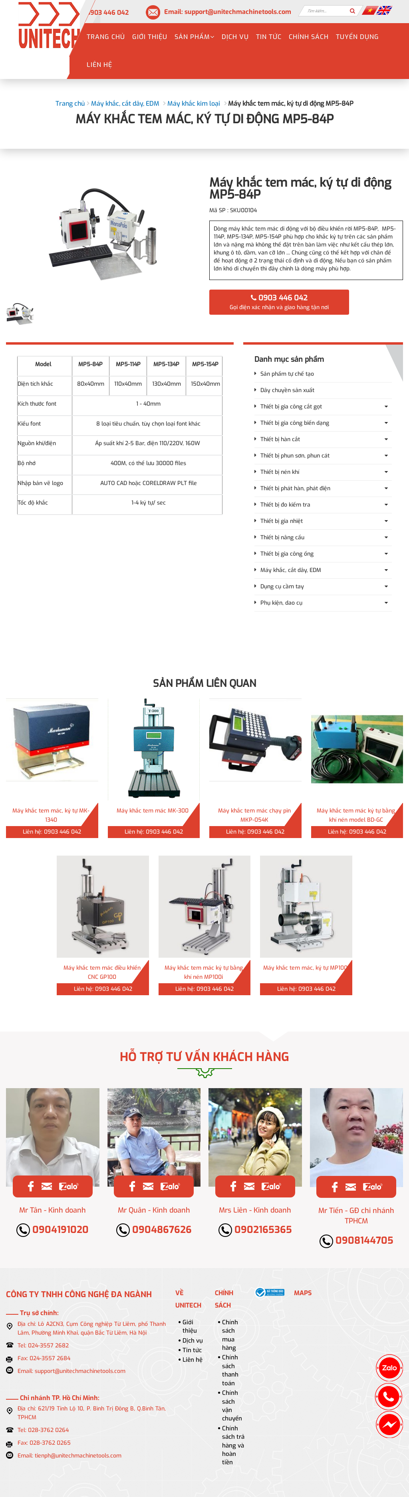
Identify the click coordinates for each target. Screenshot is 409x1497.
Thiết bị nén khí (279, 472)
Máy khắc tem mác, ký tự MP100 (305, 968)
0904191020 (52, 1229)
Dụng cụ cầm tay (282, 586)
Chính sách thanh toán (230, 1370)
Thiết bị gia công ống (287, 554)
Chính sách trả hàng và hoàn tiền (233, 1445)
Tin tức (269, 37)
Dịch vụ (235, 37)
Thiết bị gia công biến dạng (294, 423)
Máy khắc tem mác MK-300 (153, 811)
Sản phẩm (194, 37)
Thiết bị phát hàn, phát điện (295, 488)
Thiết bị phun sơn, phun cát (295, 456)
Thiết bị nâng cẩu (282, 537)
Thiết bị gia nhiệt (281, 521)
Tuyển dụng (357, 37)
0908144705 (356, 1240)
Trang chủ (106, 37)
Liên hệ (99, 65)
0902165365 (255, 1229)
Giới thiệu (149, 37)
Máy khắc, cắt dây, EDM (125, 103)
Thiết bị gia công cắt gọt (291, 406)
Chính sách (309, 37)
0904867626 (154, 1229)
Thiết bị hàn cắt (280, 439)
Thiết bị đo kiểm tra (285, 505)
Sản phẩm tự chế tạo (287, 374)
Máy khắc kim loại (193, 103)
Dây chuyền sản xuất (287, 390)
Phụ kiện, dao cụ (281, 603)
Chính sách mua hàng (230, 1335)
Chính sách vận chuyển (232, 1405)
